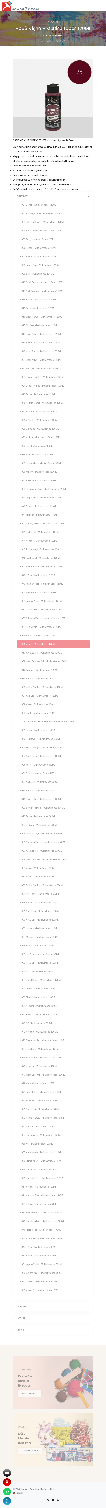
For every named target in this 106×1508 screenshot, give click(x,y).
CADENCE (60, 41)
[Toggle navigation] (102, 6)
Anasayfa (46, 41)
